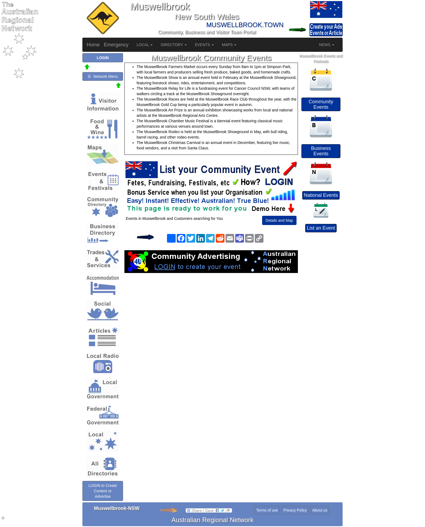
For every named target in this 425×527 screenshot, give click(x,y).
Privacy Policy (295, 510)
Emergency (116, 44)
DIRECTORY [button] (174, 45)
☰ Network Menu (103, 76)
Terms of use (267, 510)
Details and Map (279, 220)
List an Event (321, 228)
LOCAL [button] (145, 45)
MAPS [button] (229, 45)
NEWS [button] (326, 45)
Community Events (320, 104)
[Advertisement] (211, 316)
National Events (321, 195)
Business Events (321, 151)
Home (93, 44)
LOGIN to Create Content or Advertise (102, 491)
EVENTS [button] (204, 45)
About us (319, 510)
